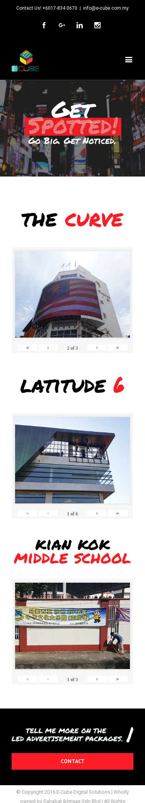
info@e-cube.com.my (106, 8)
